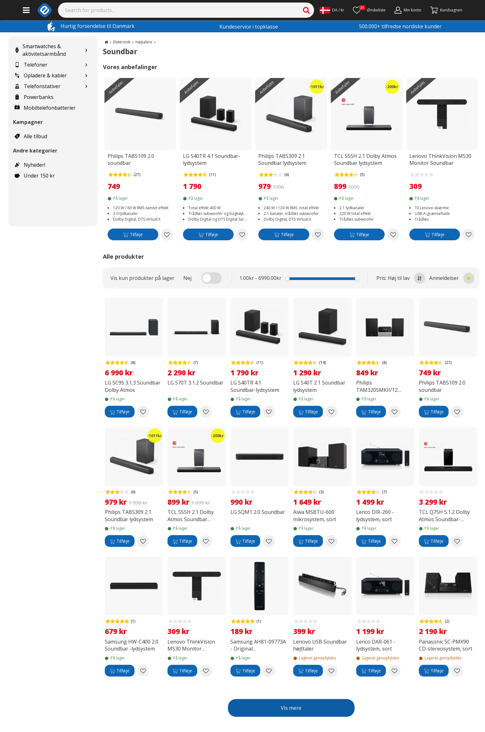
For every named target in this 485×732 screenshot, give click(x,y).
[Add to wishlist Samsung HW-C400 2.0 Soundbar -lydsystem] (143, 671)
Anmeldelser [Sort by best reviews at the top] (451, 278)
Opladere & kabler (41, 75)
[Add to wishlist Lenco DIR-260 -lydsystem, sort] (394, 541)
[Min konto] (408, 10)
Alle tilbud (31, 136)
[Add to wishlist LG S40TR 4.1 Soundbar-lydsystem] (242, 235)
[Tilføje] (133, 236)
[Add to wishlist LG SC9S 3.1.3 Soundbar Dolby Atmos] (143, 412)
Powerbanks (34, 97)
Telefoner (31, 64)
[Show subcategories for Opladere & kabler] (86, 75)
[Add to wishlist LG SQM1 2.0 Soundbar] (269, 541)
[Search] (186, 10)
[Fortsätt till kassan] (446, 10)
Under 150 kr (35, 175)
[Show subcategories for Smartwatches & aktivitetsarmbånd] (86, 50)
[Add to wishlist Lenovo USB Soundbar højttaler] (331, 671)
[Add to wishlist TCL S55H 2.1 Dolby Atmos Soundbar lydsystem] (393, 235)
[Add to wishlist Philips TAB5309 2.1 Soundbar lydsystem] (318, 235)
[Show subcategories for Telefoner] (86, 65)
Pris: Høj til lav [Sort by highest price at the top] (400, 278)
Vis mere (291, 707)
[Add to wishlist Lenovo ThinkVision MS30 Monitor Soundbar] (469, 235)
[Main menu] (26, 10)
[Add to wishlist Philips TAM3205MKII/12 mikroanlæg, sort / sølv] (394, 412)
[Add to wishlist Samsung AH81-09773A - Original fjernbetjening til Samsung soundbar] (269, 671)
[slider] (287, 278)
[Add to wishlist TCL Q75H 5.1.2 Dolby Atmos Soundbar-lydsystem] (457, 541)
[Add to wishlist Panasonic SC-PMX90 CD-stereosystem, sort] (457, 671)
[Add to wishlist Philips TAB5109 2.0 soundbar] (167, 235)
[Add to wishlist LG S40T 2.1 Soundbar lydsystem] (331, 412)
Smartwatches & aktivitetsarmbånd (40, 50)
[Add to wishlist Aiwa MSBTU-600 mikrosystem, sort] (331, 541)
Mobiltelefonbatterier (45, 108)
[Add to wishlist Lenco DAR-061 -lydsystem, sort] (394, 671)
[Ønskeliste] (369, 10)
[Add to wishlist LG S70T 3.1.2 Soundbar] (206, 412)
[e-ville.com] (45, 10)
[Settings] (332, 10)
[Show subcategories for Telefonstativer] (86, 86)
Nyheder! (30, 165)
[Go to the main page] (106, 42)
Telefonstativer (37, 86)
